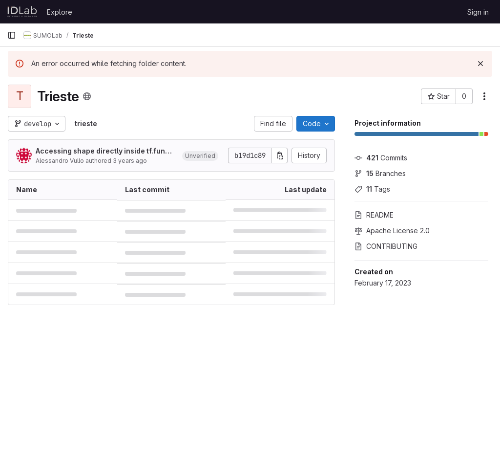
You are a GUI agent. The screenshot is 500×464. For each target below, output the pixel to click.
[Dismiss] (480, 63)
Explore (59, 12)
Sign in (478, 12)
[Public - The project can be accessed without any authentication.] (87, 96)
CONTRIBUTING (385, 246)
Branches (380, 173)
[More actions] (484, 96)
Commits (380, 158)
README (374, 215)
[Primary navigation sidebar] (12, 35)
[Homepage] (22, 12)
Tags (372, 189)
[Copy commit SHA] (280, 155)
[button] (200, 155)
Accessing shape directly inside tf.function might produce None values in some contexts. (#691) (105, 151)
